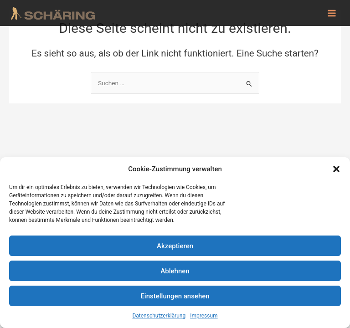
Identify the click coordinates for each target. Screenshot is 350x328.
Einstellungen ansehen (174, 296)
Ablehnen (174, 271)
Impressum (203, 316)
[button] (336, 169)
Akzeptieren (175, 246)
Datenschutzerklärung (158, 316)
